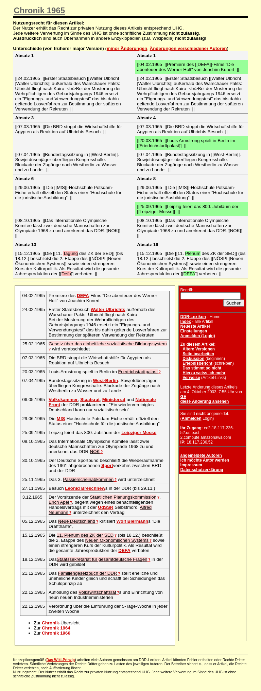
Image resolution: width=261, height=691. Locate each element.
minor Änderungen (127, 48)
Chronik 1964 (56, 627)
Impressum (191, 465)
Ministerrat (113, 399)
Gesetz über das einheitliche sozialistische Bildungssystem (108, 343)
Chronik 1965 (39, 10)
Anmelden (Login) (197, 335)
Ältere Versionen (198, 349)
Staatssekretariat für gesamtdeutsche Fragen (102, 559)
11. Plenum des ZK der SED (85, 535)
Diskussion (193, 358)
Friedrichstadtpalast (138, 371)
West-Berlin (105, 380)
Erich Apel (59, 502)
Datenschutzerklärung (201, 469)
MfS (61, 418)
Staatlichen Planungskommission (123, 497)
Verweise (191, 377)
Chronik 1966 (56, 633)
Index (185, 321)
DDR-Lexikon (193, 316)
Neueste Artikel (195, 326)
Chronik (50, 622)
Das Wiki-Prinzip (61, 660)
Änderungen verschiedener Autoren (188, 48)
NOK (95, 451)
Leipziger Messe (138, 432)
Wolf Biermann (132, 521)
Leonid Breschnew (85, 488)
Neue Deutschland (76, 521)
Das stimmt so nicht (201, 368)
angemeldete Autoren (201, 455)
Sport (107, 465)
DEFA (83, 295)
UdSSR (105, 507)
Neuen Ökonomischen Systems (117, 540)
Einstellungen (193, 331)
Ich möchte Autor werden (204, 460)
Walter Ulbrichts (108, 309)
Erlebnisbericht (197, 363)
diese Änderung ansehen (204, 401)
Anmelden (192, 418)
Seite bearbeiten (198, 353)
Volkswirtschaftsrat (97, 592)
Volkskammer (63, 399)
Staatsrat (90, 399)
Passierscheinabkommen (88, 479)
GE (183, 396)
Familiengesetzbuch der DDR (87, 573)
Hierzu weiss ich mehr (203, 372)
